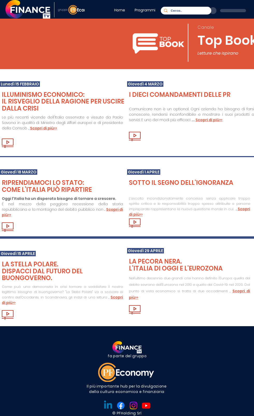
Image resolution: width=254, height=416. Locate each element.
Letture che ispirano (218, 53)
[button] (146, 10)
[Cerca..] (185, 11)
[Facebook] (121, 405)
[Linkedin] (108, 405)
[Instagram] (133, 405)
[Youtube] (146, 405)
